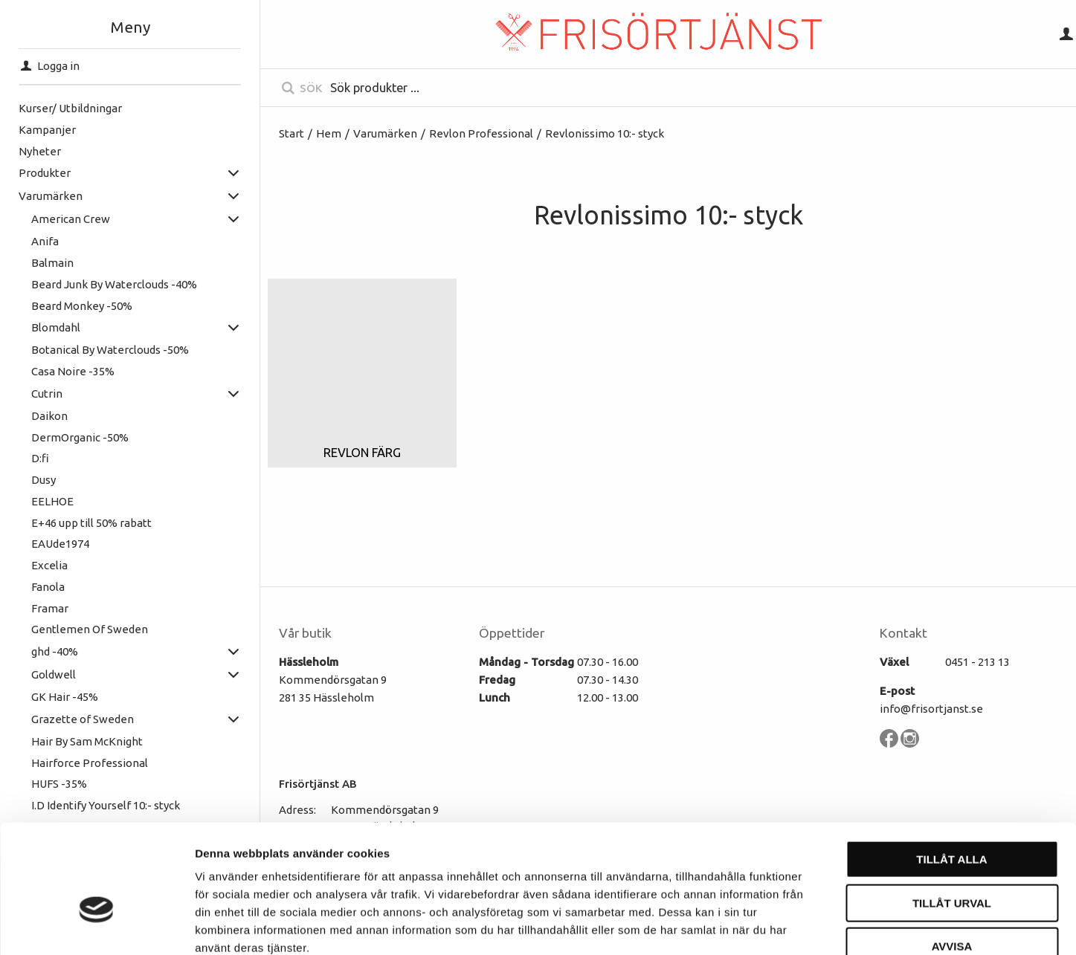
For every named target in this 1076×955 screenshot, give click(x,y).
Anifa (45, 241)
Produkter (45, 172)
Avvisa (952, 860)
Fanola (48, 586)
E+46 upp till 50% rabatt (91, 523)
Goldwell (53, 674)
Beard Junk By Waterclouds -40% (114, 284)
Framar (49, 608)
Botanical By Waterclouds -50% (110, 349)
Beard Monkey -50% (81, 306)
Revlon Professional (481, 133)
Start (291, 133)
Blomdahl (55, 327)
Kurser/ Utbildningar (70, 108)
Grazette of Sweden (82, 719)
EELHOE (52, 501)
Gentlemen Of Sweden (89, 629)
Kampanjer (47, 129)
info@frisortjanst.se (931, 708)
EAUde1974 (60, 543)
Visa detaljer (808, 925)
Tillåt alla (951, 773)
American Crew (70, 219)
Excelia (49, 565)
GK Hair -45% (64, 696)
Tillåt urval (951, 817)
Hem (328, 133)
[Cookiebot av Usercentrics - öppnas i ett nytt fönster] (96, 926)
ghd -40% (54, 651)
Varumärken (51, 196)
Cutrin (46, 393)
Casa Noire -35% (73, 371)
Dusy (43, 479)
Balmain (52, 262)
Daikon (49, 415)
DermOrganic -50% (80, 437)
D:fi (40, 458)
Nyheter (40, 151)
